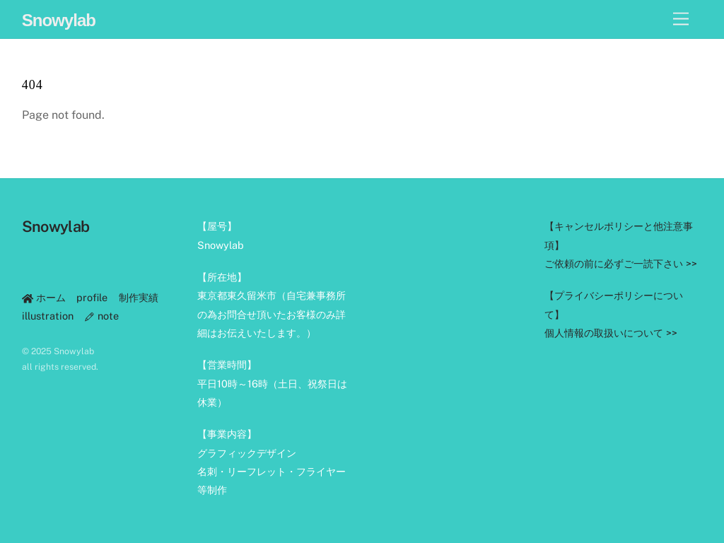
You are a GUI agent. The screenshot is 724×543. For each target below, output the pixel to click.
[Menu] (681, 19)
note (101, 316)
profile (91, 297)
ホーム (44, 297)
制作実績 (138, 297)
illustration (48, 316)
